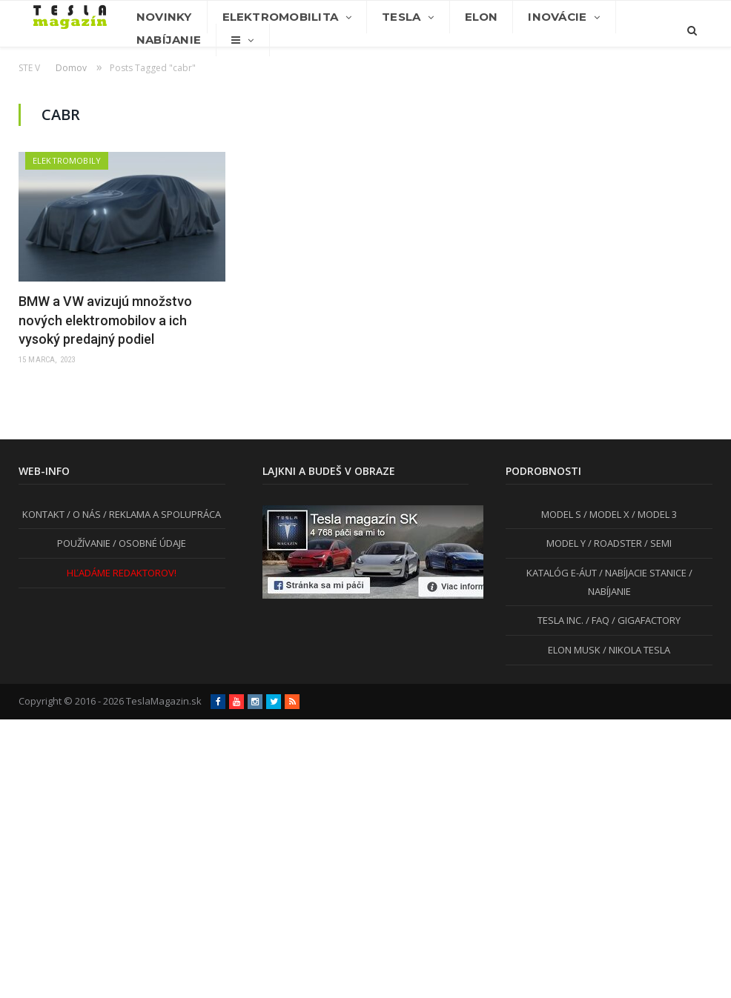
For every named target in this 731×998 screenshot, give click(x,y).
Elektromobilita (280, 17)
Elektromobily (67, 160)
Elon (481, 17)
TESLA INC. (560, 620)
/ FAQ (596, 620)
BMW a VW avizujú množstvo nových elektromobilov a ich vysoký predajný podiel (105, 319)
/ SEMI (657, 543)
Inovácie (557, 17)
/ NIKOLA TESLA (635, 649)
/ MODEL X (605, 514)
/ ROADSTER (614, 543)
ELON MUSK (574, 649)
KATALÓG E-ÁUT (561, 572)
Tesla (401, 17)
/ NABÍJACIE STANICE (642, 572)
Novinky (164, 17)
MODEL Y (566, 543)
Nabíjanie (168, 40)
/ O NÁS (82, 514)
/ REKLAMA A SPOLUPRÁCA (161, 514)
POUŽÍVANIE (83, 543)
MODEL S (561, 514)
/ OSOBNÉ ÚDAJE (148, 543)
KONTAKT (43, 514)
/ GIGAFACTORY (645, 620)
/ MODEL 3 (653, 514)
